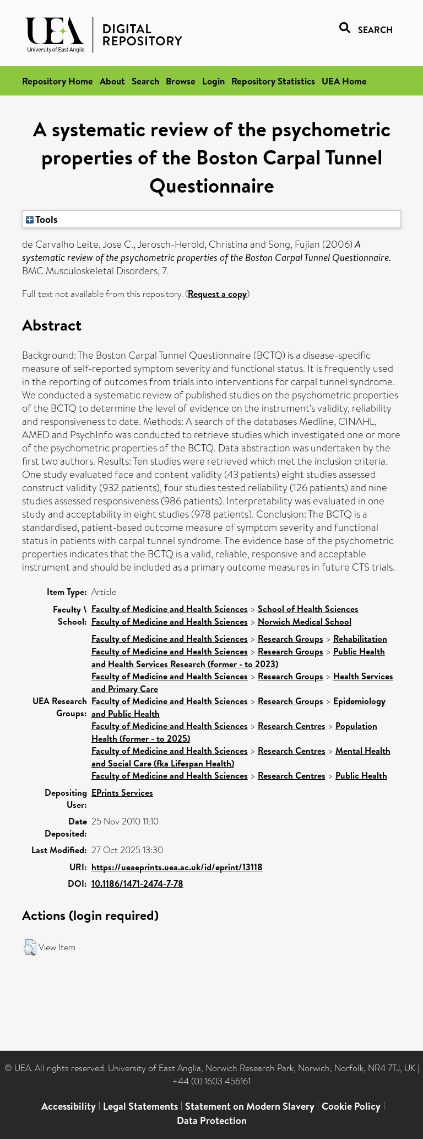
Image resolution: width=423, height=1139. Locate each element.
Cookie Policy (351, 1106)
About (112, 80)
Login (213, 80)
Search (145, 80)
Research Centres (292, 726)
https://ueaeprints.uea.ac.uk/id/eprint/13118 (177, 867)
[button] (30, 947)
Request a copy (217, 294)
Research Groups (290, 638)
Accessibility (68, 1106)
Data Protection (212, 1120)
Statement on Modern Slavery (249, 1106)
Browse (181, 80)
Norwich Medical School (304, 621)
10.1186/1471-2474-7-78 (137, 883)
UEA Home (344, 80)
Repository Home (57, 80)
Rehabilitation (360, 638)
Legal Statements (140, 1106)
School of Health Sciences (308, 609)
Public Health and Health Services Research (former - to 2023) (238, 657)
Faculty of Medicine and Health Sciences (169, 609)
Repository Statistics (273, 80)
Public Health (361, 775)
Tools (42, 219)
